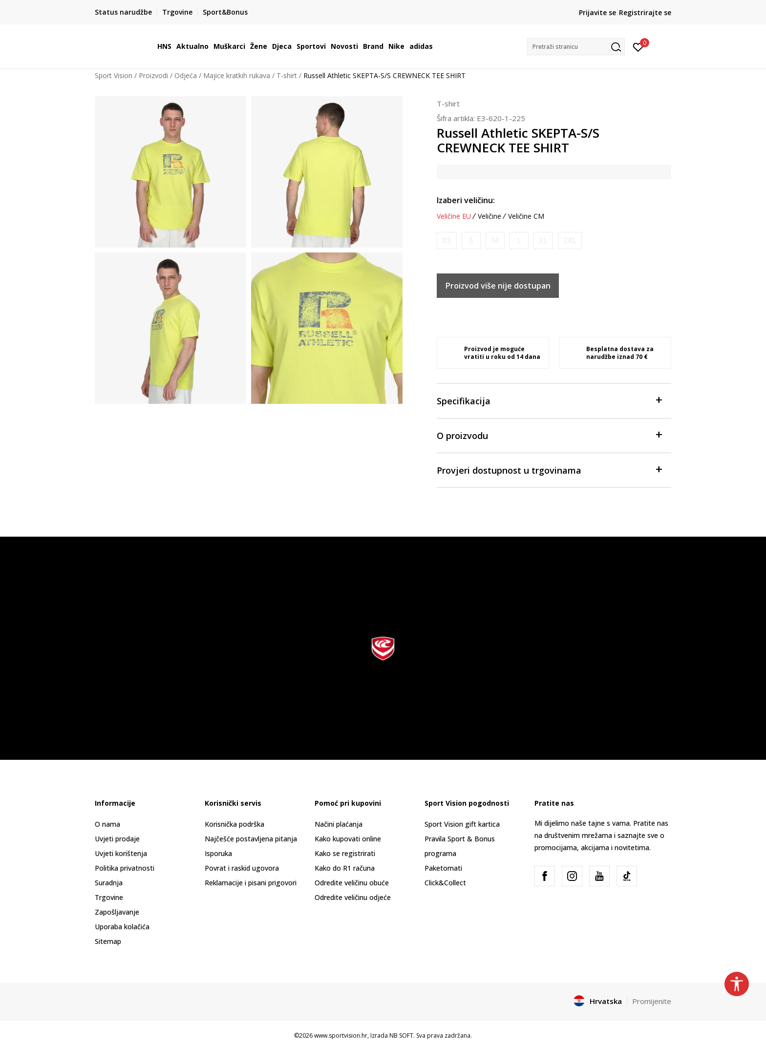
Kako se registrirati (345, 853)
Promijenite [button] (651, 1001)
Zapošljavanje (117, 912)
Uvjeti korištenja (121, 853)
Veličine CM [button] (526, 216)
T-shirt (287, 75)
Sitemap (108, 941)
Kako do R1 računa (345, 868)
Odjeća (185, 75)
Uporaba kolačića (122, 926)
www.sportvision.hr (340, 1035)
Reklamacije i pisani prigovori (251, 882)
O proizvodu (549, 434)
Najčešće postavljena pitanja (251, 838)
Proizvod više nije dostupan (498, 285)
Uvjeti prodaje (117, 838)
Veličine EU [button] (454, 216)
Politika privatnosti (124, 868)
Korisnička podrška (234, 824)
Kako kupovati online (348, 838)
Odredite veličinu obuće (352, 882)
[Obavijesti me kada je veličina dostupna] (447, 240)
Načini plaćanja (338, 824)
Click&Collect (445, 882)
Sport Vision (113, 75)
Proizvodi (153, 75)
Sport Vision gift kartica (462, 824)
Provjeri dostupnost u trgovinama (549, 469)
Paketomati (443, 868)
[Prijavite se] (638, 46)
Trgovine (109, 897)
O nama (107, 824)
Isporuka (218, 853)
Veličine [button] (489, 216)
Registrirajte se (645, 12)
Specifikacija (549, 400)
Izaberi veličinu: (466, 200)
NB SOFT (401, 1035)
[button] (576, 46)
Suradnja (109, 882)
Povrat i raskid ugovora (242, 868)
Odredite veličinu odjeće (353, 897)
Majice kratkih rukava (236, 75)
